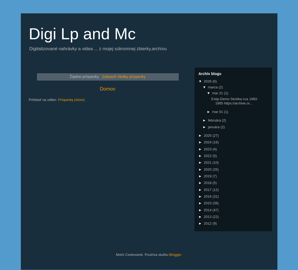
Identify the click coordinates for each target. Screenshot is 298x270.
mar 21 (218, 93)
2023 (208, 149)
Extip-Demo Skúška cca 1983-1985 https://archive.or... (234, 101)
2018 (208, 183)
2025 (208, 136)
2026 (208, 81)
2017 (208, 190)
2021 (208, 163)
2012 (208, 223)
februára (215, 120)
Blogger (175, 255)
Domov (107, 89)
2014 (208, 210)
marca (213, 87)
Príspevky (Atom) (71, 100)
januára (214, 127)
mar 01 (218, 112)
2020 (208, 169)
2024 (208, 142)
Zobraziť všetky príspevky (124, 77)
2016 (208, 196)
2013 (208, 217)
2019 (208, 176)
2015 (208, 203)
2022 (208, 156)
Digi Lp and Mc (82, 34)
